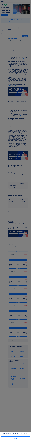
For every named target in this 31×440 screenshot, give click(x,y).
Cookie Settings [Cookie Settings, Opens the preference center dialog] (15, 438)
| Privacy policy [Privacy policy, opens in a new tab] (9, 434)
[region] (15, 436)
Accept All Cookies (15, 436)
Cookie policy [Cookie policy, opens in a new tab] (6, 434)
